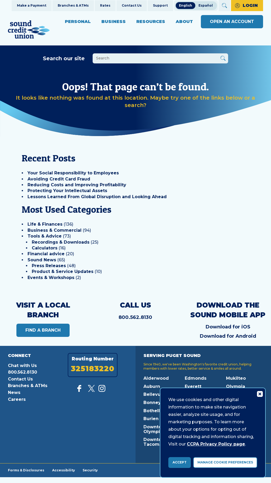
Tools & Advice (45, 236)
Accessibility (63, 470)
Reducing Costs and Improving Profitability (77, 184)
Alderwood (156, 378)
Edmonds (195, 378)
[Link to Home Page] (29, 30)
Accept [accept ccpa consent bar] (180, 462)
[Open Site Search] (224, 5)
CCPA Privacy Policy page (216, 444)
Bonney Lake (158, 402)
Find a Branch (43, 330)
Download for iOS (228, 327)
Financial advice (46, 253)
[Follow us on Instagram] (101, 390)
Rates (105, 5)
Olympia (235, 386)
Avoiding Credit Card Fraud (59, 179)
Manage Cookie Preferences (225, 462)
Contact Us (132, 5)
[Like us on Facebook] (80, 390)
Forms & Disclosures (26, 470)
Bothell (151, 410)
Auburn (151, 386)
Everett (193, 386)
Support (160, 5)
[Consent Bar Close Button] (260, 394)
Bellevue (153, 394)
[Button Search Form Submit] (222, 59)
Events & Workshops (51, 277)
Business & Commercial (55, 230)
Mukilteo (236, 378)
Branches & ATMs (73, 5)
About (184, 21)
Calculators (44, 247)
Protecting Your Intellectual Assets (67, 190)
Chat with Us (22, 365)
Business (113, 21)
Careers (17, 399)
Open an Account (232, 21)
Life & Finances (45, 224)
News (14, 392)
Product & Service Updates (62, 271)
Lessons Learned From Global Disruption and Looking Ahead (97, 196)
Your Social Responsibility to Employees (73, 172)
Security (90, 470)
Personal (78, 21)
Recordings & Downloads (60, 242)
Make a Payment (31, 5)
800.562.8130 (135, 317)
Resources (150, 21)
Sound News (42, 259)
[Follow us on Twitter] (91, 390)
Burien (151, 418)
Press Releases (49, 265)
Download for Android (228, 336)
